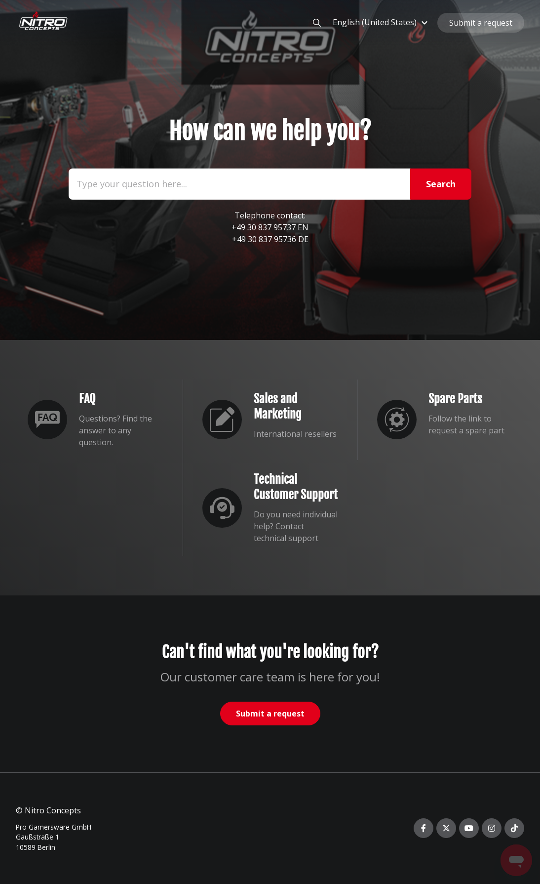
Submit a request (480, 22)
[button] (381, 22)
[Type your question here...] (270, 184)
